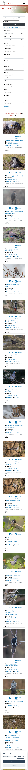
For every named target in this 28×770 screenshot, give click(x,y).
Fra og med (7, 30)
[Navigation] (24, 2)
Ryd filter (7, 106)
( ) (10, 213)
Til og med (7, 37)
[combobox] (14, 46)
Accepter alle (14, 761)
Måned (6, 43)
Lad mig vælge (20, 757)
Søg (14, 24)
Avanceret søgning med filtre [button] (12, 27)
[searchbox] (14, 69)
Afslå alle (14, 765)
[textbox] (14, 46)
